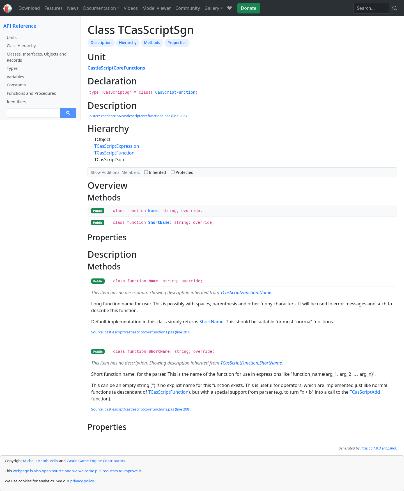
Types (12, 68)
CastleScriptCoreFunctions (116, 68)
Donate (248, 8)
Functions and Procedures (31, 93)
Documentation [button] (99, 8)
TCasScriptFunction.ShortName (251, 363)
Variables (15, 76)
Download (29, 8)
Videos (131, 8)
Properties (176, 42)
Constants (16, 84)
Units (12, 37)
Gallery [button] (212, 8)
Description (101, 42)
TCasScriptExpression (116, 146)
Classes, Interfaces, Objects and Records (36, 57)
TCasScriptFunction (174, 92)
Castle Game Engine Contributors (96, 460)
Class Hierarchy (21, 45)
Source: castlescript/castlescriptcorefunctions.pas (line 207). (141, 332)
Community (187, 8)
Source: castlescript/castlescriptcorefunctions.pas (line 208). (141, 409)
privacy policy (82, 480)
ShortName (158, 222)
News (73, 8)
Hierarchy (128, 42)
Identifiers (16, 101)
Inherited (155, 172)
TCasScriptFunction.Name (246, 292)
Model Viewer (156, 8)
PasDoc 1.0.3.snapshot (378, 448)
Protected (182, 172)
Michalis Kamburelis (40, 460)
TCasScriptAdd (365, 392)
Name (153, 211)
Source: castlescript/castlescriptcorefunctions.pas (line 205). (138, 115)
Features (53, 8)
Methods (152, 42)
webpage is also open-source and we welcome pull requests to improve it (77, 470)
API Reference (19, 25)
